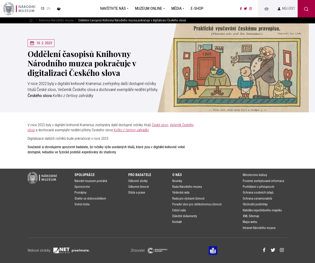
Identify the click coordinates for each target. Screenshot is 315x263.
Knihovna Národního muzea (56, 20)
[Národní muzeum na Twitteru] (245, 8)
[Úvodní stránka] (19, 8)
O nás (177, 175)
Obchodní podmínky (255, 204)
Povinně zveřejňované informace (263, 181)
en (48, 8)
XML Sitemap (251, 216)
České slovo (160, 125)
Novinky (177, 181)
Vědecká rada (180, 192)
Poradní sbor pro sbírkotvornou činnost (197, 204)
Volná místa (82, 204)
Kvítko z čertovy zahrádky (131, 130)
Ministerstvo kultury (255, 175)
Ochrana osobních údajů (258, 192)
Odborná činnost (138, 186)
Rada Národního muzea (187, 186)
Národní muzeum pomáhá (90, 181)
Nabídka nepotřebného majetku (262, 210)
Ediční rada (179, 210)
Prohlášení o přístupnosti (258, 186)
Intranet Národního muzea (259, 228)
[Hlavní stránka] (31, 20)
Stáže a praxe (136, 192)
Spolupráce (84, 175)
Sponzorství (82, 186)
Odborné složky (138, 181)
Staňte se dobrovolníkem (90, 198)
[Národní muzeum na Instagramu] (250, 8)
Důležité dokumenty (184, 216)
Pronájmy (80, 192)
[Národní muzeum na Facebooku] (241, 8)
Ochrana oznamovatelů (257, 198)
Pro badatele (139, 175)
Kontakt (177, 222)
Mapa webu (250, 222)
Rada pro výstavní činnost (188, 198)
